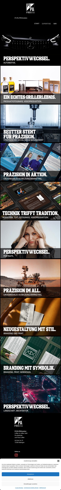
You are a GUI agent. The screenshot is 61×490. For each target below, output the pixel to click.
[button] (58, 461)
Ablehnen (30, 479)
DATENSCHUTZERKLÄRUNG (31, 487)
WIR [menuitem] (55, 23)
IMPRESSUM (42, 487)
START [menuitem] (36, 23)
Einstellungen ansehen (30, 484)
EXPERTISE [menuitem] (46, 23)
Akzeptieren (30, 474)
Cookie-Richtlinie (19, 487)
